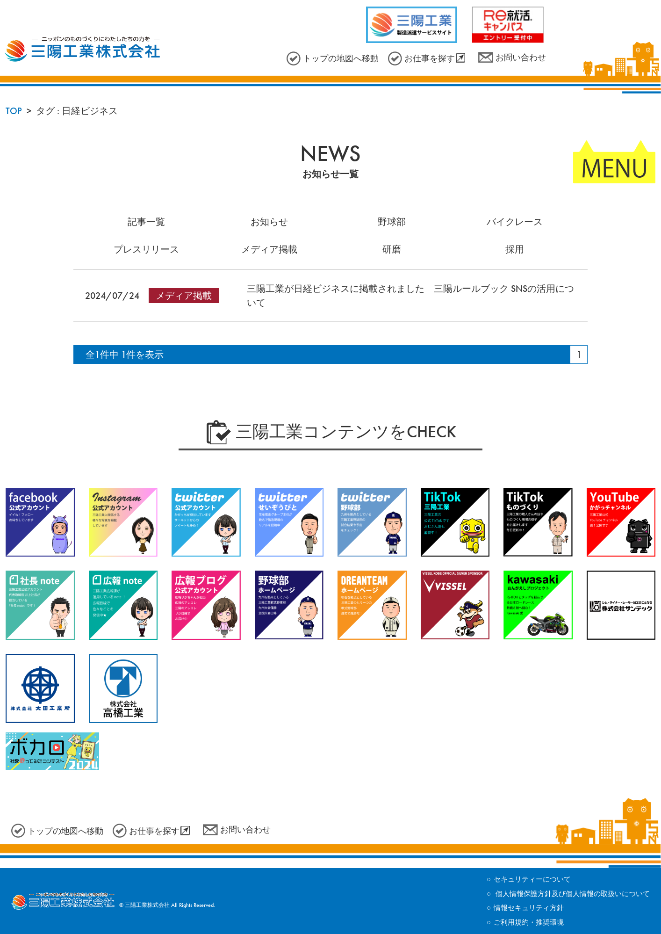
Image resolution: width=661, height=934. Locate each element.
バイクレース (515, 222)
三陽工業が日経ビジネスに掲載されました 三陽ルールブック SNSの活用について (410, 295)
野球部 (392, 222)
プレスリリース (146, 249)
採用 (514, 249)
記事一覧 (146, 222)
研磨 (391, 249)
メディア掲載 (269, 249)
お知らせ (269, 222)
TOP (14, 111)
